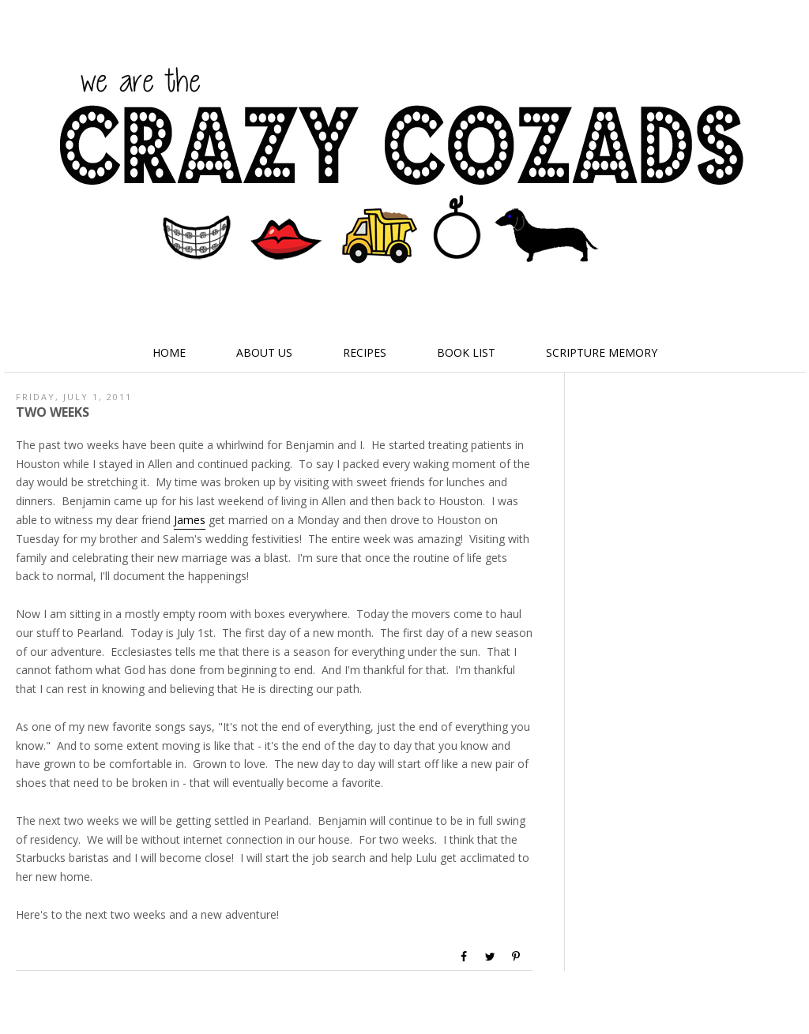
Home (169, 352)
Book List (466, 352)
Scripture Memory (601, 352)
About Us (264, 352)
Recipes (364, 352)
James (189, 519)
